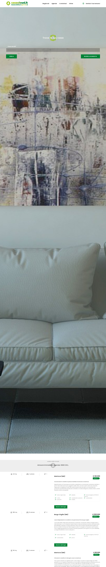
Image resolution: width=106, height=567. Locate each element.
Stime (71, 3)
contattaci (63, 3)
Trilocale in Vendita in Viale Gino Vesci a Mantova (67, 558)
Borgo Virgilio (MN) (61, 514)
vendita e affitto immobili (53, 461)
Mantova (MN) (59, 476)
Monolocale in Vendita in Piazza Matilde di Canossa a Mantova (71, 481)
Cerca (11, 56)
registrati (46, 3)
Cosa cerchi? (12, 46)
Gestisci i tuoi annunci (93, 3)
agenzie (54, 3)
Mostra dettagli (61, 507)
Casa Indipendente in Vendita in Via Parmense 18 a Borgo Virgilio (71, 520)
